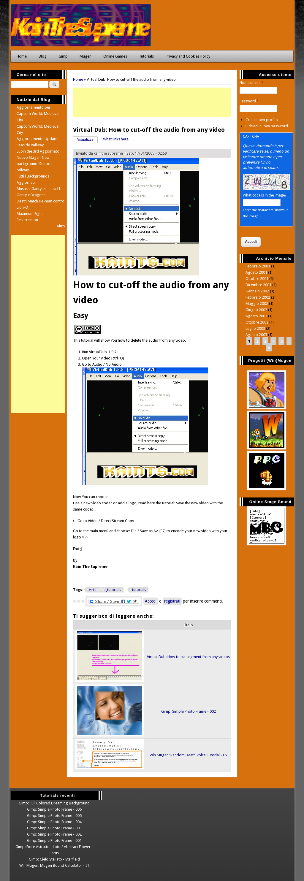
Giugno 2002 (256, 310)
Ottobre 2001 (257, 278)
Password (249, 101)
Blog (43, 56)
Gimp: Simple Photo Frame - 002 (188, 711)
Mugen (85, 56)
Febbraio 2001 (258, 266)
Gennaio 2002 (257, 291)
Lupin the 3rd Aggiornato (38, 151)
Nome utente (251, 83)
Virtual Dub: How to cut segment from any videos (188, 657)
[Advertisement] (152, 102)
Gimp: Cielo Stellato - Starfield (54, 859)
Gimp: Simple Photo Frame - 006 (54, 809)
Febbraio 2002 (258, 297)
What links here (116, 139)
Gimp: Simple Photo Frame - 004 (54, 822)
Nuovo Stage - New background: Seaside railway (35, 163)
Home (22, 56)
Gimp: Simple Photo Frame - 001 (54, 840)
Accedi (150, 601)
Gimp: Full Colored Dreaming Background (54, 803)
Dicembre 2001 (258, 285)
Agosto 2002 (256, 316)
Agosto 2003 (256, 334)
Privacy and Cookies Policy (188, 56)
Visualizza (87, 139)
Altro (61, 226)
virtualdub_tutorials (105, 590)
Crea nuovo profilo (262, 120)
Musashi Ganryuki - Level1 (38, 188)
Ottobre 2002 (257, 322)
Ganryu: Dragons (31, 195)
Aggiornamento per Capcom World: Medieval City (38, 113)
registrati (172, 601)
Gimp (63, 56)
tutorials (139, 590)
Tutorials (146, 56)
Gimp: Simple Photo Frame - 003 (54, 828)
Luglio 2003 (255, 328)
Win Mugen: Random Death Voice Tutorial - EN (188, 755)
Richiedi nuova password (267, 126)
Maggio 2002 (257, 303)
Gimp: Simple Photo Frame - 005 (54, 815)
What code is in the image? (266, 195)
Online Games (115, 56)
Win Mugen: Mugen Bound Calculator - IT (54, 865)
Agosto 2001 (256, 272)
